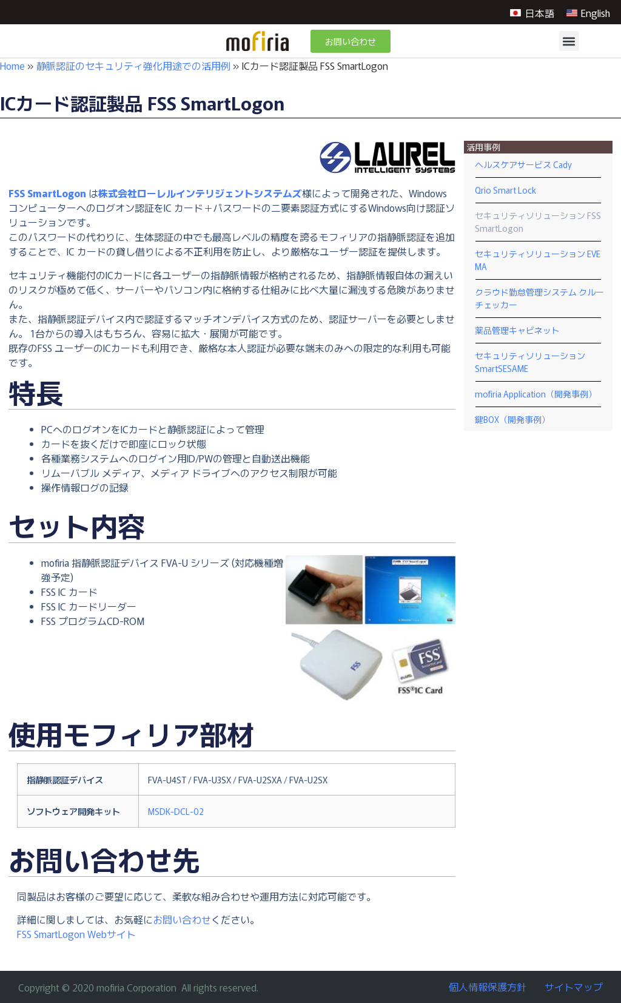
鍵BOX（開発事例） (512, 419)
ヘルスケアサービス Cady (523, 164)
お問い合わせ (182, 919)
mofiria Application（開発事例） (536, 394)
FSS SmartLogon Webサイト (76, 934)
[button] (569, 41)
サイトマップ (574, 986)
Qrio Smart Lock (505, 190)
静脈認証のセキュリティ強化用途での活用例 (133, 65)
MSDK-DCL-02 (176, 811)
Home (12, 65)
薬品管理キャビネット (517, 330)
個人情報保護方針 (487, 986)
